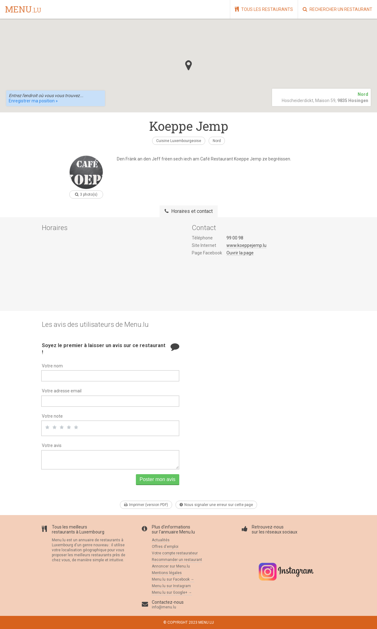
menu (23, 9)
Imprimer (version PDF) (146, 505)
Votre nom (52, 365)
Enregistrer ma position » (33, 100)
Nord (217, 141)
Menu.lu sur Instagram (171, 586)
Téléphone (202, 237)
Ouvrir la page (240, 252)
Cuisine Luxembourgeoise (178, 141)
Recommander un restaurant (177, 560)
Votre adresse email (62, 390)
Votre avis (52, 445)
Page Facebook (207, 252)
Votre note (52, 416)
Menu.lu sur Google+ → (172, 592)
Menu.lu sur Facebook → (173, 579)
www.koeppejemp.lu (246, 245)
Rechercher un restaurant (337, 9)
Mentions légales (167, 573)
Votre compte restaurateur (175, 553)
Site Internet (204, 245)
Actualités (161, 540)
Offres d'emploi (165, 546)
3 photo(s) (86, 194)
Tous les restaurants (264, 9)
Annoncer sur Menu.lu (171, 566)
